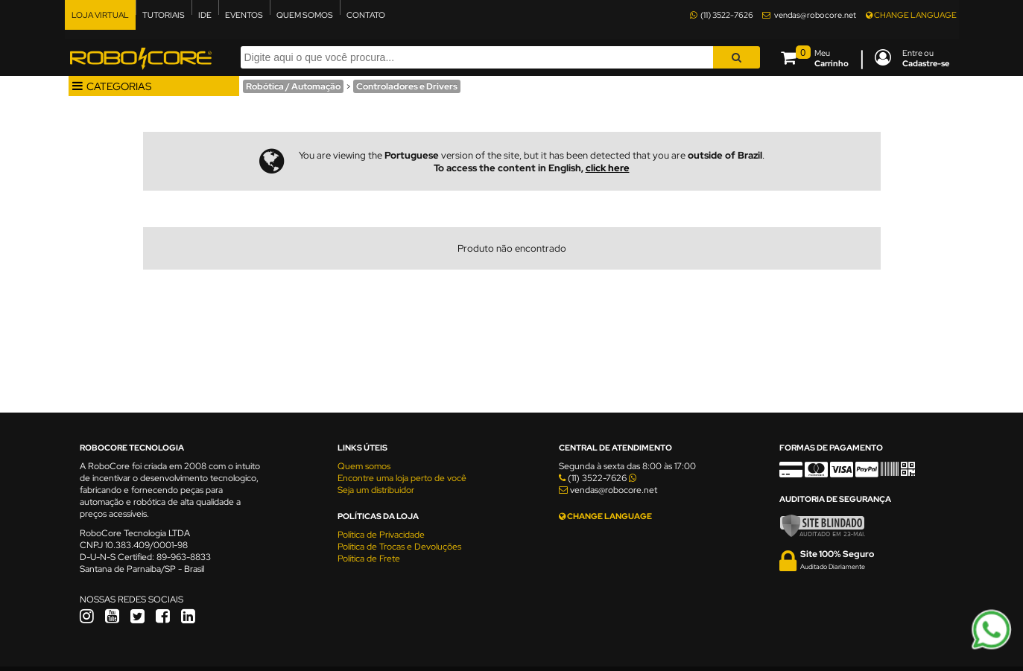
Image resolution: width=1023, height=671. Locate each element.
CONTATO (365, 15)
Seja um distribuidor (376, 490)
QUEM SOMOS (304, 15)
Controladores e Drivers (406, 86)
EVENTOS (244, 15)
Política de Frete (369, 559)
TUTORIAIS (163, 15)
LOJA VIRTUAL (100, 15)
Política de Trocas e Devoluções (399, 547)
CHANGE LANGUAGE (911, 15)
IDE (205, 15)
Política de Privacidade (381, 535)
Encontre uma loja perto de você (402, 478)
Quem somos (364, 466)
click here (608, 168)
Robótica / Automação (293, 86)
